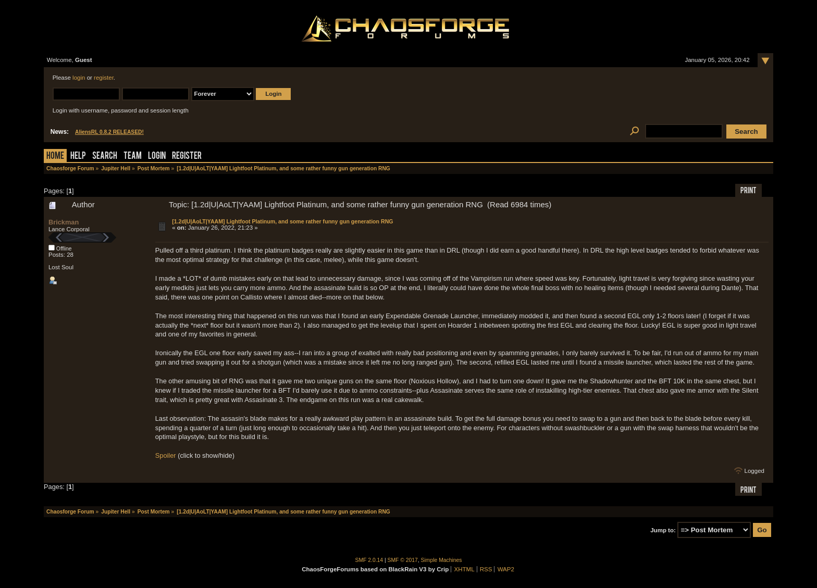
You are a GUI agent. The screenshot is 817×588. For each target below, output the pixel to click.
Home (55, 156)
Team (132, 156)
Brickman (63, 222)
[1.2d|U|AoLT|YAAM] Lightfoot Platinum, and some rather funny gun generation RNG (282, 221)
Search (104, 156)
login (78, 77)
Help (78, 156)
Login (157, 156)
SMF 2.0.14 (369, 560)
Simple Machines (441, 560)
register (104, 77)
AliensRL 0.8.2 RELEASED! (109, 132)
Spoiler (165, 455)
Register (187, 156)
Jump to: (663, 530)
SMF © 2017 (403, 560)
